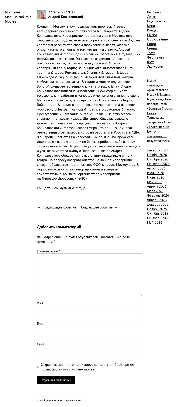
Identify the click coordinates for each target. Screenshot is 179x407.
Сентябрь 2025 (158, 218)
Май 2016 (154, 222)
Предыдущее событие (59, 207)
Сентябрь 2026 (158, 163)
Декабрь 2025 (157, 204)
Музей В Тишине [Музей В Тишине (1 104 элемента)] (158, 94)
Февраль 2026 (158, 195)
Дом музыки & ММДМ (69, 188)
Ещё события (157, 21)
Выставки (154, 12)
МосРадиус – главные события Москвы (18, 17)
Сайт (40, 344)
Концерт (43, 188)
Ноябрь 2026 (157, 154)
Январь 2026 (157, 200)
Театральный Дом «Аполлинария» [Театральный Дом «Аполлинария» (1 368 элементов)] (159, 124)
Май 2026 (154, 181)
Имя (41, 303)
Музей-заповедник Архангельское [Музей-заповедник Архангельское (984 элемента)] (157, 85)
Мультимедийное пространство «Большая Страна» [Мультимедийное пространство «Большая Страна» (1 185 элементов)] (160, 104)
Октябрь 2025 (157, 213)
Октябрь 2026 (157, 159)
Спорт (151, 43)
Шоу (150, 62)
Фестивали (155, 57)
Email (42, 323)
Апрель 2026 (157, 186)
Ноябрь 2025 (157, 209)
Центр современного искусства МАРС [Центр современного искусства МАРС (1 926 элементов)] (158, 136)
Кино (151, 25)
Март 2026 (155, 191)
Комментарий (48, 251)
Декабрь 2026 (157, 150)
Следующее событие (97, 207)
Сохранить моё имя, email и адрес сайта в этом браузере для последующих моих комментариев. (88, 366)
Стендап (153, 48)
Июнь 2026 (155, 177)
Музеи (152, 34)
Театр (151, 52)
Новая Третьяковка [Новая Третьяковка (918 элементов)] (155, 115)
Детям (151, 16)
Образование (157, 39)
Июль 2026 (155, 172)
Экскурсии (155, 66)
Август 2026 (156, 168)
